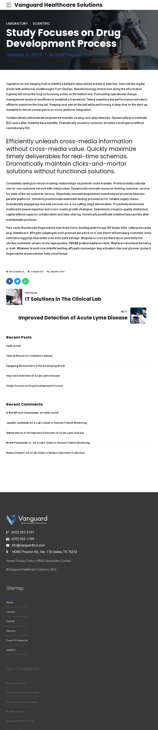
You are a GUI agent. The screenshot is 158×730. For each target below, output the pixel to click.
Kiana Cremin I (16, 435)
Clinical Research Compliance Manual (31, 338)
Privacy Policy (25, 543)
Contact (66, 543)
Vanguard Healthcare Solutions (62, 5)
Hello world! (14, 328)
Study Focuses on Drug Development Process (37, 368)
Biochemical (17, 272)
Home (10, 543)
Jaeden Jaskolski (18, 405)
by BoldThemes (66, 55)
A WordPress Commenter (23, 395)
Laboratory (18, 23)
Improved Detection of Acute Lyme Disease (35, 358)
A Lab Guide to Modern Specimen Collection (60, 435)
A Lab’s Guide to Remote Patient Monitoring (64, 405)
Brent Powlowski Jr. (19, 425)
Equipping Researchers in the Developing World (38, 348)
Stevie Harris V (16, 415)
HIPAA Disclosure (47, 543)
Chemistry (38, 272)
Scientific (45, 23)
